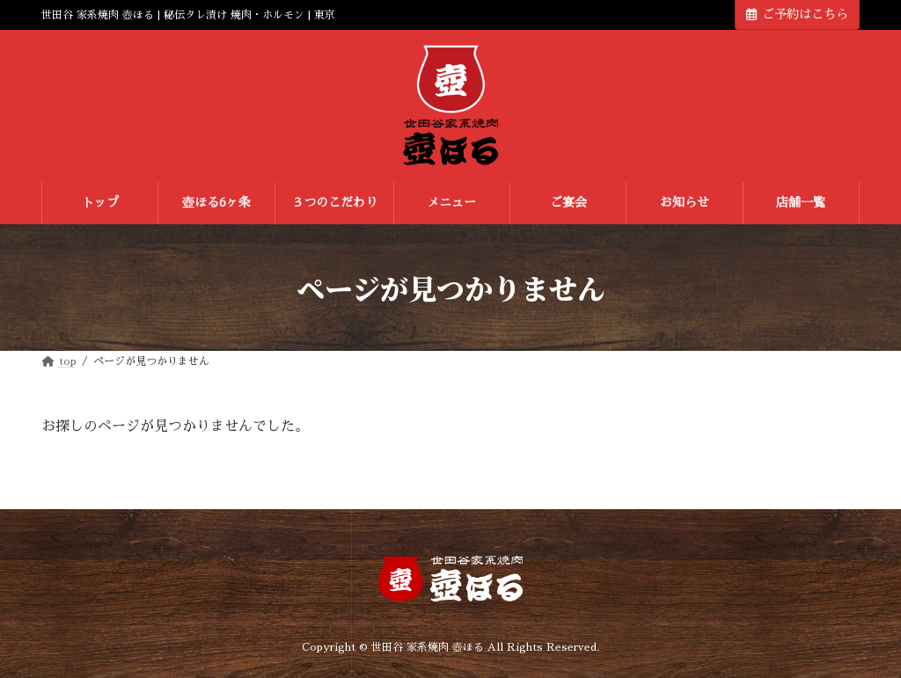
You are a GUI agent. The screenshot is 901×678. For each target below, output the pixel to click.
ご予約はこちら (797, 14)
